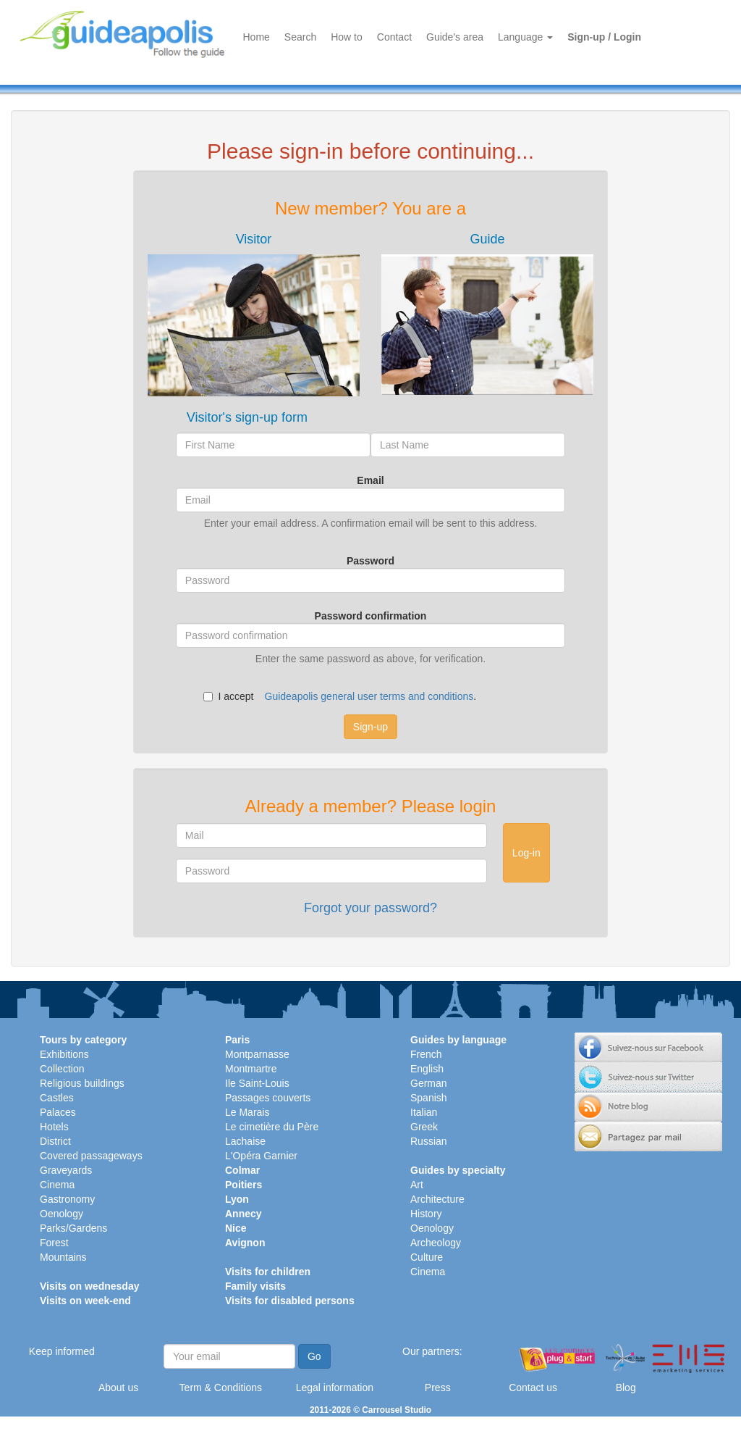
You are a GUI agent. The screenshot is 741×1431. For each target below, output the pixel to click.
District (55, 1141)
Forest (54, 1242)
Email (370, 480)
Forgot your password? (370, 908)
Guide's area (454, 37)
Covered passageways (91, 1155)
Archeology (435, 1242)
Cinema (57, 1184)
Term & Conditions (220, 1387)
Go (314, 1356)
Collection (62, 1069)
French (426, 1054)
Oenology (61, 1213)
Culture (426, 1257)
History (426, 1213)
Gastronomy (67, 1199)
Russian (428, 1141)
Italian (423, 1112)
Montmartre (251, 1069)
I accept (228, 696)
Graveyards (66, 1170)
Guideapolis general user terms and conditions (369, 696)
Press (438, 1387)
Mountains (63, 1257)
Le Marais (247, 1112)
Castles (57, 1098)
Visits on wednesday (89, 1286)
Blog (626, 1387)
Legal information (334, 1387)
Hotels (54, 1126)
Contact (394, 37)
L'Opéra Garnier (261, 1155)
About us (118, 1387)
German (428, 1083)
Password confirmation (371, 616)
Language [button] (525, 37)
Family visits (255, 1286)
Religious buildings (82, 1083)
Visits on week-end (85, 1300)
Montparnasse (257, 1054)
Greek (424, 1126)
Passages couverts (267, 1098)
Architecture (437, 1199)
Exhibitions (64, 1054)
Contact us (533, 1387)
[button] (254, 314)
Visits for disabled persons (290, 1300)
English (427, 1069)
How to (347, 37)
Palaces (58, 1112)
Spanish (428, 1098)
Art (416, 1184)
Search (300, 37)
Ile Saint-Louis (257, 1083)
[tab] (253, 314)
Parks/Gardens (73, 1228)
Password (370, 561)
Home (256, 37)
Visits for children (267, 1271)
